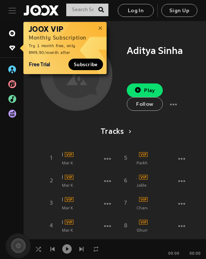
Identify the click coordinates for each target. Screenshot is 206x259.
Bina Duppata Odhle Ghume (62, 155)
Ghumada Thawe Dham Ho (136, 222)
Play (144, 90)
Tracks (114, 132)
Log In (136, 11)
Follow (144, 104)
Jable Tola (136, 177)
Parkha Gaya (136, 155)
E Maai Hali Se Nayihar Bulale (62, 177)
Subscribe (86, 64)
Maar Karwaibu (62, 200)
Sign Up (179, 11)
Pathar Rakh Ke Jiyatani (62, 222)
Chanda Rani (136, 200)
